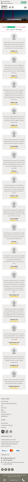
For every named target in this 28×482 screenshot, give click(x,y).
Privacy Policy (4, 423)
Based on (20, 27)
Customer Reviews (6, 414)
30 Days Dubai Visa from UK (8, 439)
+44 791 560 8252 (5, 1)
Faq (2, 405)
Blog (2, 409)
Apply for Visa (14, 480)
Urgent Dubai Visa (6, 446)
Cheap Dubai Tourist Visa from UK (10, 441)
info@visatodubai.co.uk (7, 3)
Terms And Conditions (7, 425)
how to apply (4, 401)
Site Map (3, 427)
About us (3, 411)
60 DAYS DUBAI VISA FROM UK (9, 443)
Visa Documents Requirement (9, 403)
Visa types (4, 407)
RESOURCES (4, 416)
